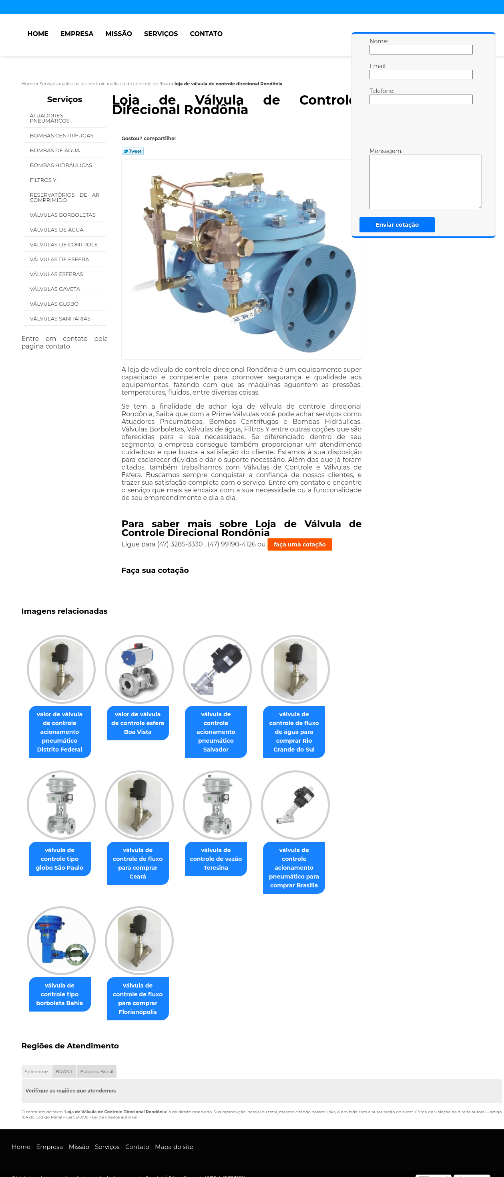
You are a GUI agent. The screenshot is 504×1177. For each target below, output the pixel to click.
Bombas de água (56, 150)
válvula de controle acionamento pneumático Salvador (224, 728)
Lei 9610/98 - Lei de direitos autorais (101, 1109)
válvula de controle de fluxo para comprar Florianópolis (142, 991)
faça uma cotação (300, 544)
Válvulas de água (57, 229)
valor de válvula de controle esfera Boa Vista (142, 723)
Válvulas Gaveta (56, 289)
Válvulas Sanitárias (61, 318)
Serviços (161, 34)
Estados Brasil (96, 1063)
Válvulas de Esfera (60, 259)
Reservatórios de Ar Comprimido (65, 197)
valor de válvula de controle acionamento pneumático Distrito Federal (61, 732)
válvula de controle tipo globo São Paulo (61, 859)
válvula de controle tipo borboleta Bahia (61, 986)
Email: (377, 70)
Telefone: (377, 95)
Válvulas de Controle (64, 244)
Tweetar (133, 151)
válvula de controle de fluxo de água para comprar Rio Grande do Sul (305, 728)
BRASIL (64, 1063)
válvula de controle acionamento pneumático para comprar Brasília (305, 864)
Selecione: (37, 1063)
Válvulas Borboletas (63, 215)
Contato (206, 34)
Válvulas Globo (55, 303)
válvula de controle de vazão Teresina (224, 855)
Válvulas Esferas (57, 274)
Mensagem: (377, 178)
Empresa (77, 34)
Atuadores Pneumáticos (50, 118)
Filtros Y (44, 180)
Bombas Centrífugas (62, 135)
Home (38, 34)
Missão (118, 34)
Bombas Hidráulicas (62, 165)
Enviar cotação (397, 224)
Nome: (377, 46)
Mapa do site (174, 1139)
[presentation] (420, 127)
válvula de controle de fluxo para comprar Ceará (142, 859)
